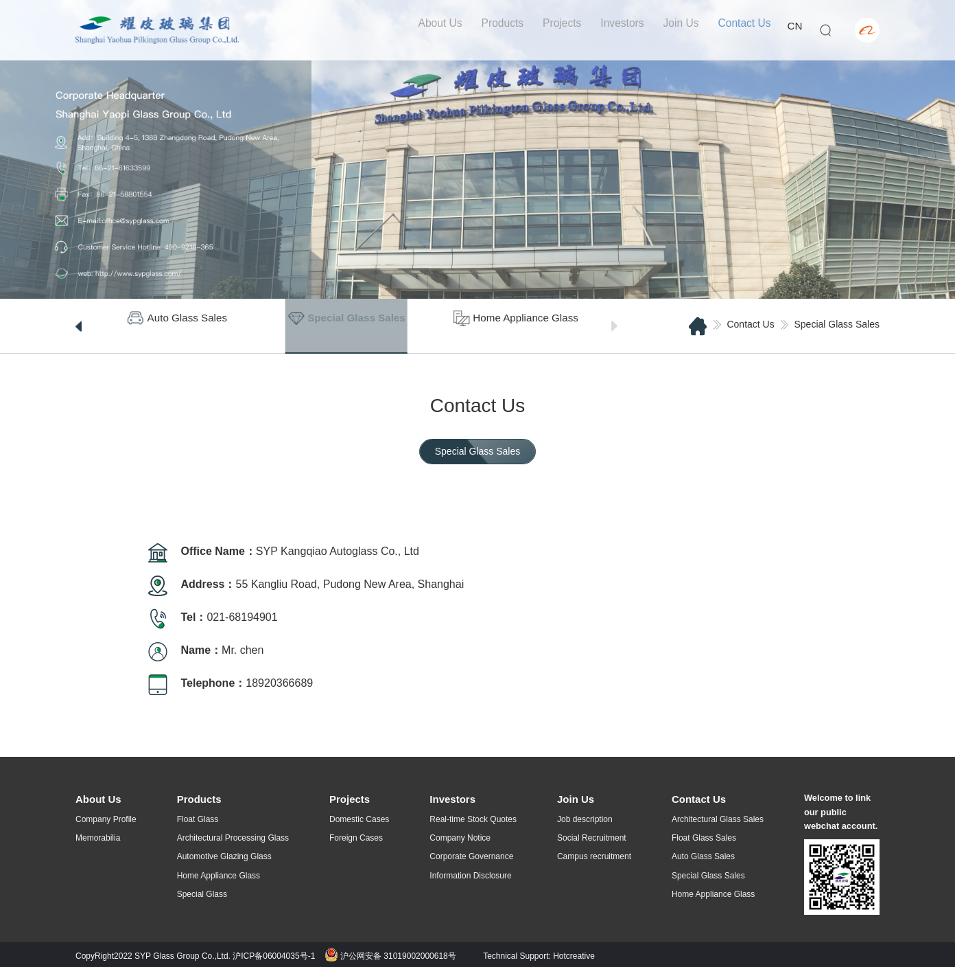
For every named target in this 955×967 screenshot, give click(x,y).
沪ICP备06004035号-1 (274, 953)
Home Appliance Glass (218, 875)
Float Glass (198, 819)
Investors (615, 30)
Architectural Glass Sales (718, 819)
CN (791, 30)
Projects (554, 30)
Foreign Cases (356, 838)
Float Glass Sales (704, 838)
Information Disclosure (470, 875)
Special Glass (202, 894)
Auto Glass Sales (703, 856)
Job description (585, 819)
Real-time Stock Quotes (473, 819)
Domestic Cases (359, 819)
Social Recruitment (591, 838)
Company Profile (106, 819)
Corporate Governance (471, 856)
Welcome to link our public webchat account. (841, 810)
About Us (430, 30)
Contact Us (740, 30)
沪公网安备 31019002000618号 (390, 953)
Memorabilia (97, 838)
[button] (78, 326)
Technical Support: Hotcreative (539, 953)
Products (493, 30)
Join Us (675, 30)
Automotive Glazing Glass (224, 856)
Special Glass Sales (837, 324)
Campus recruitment (594, 856)
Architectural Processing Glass (233, 838)
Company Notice (460, 838)
